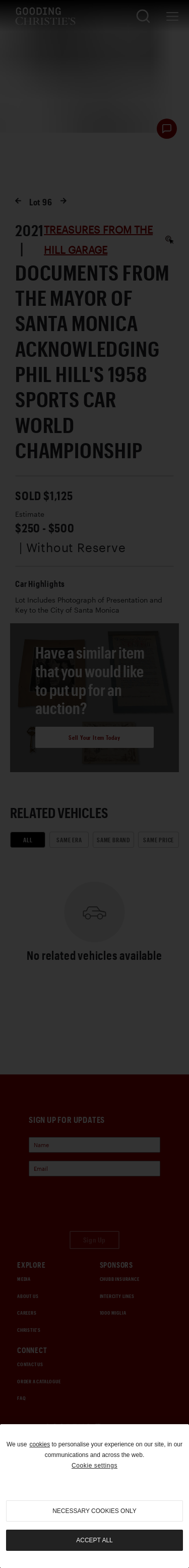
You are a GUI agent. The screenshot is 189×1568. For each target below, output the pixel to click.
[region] (94, 1496)
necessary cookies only (94, 1511)
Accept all (94, 1540)
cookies (39, 1444)
